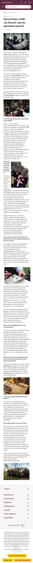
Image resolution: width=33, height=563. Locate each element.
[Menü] (3, 7)
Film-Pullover (18, 299)
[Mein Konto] (25, 2)
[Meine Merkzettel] (21, 2)
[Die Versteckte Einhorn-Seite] (23, 525)
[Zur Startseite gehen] (7, 2)
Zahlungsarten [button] (16, 506)
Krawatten (9, 299)
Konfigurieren (8, 560)
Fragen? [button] (16, 489)
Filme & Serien (8, 29)
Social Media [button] (16, 518)
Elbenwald (19, 300)
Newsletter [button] (16, 502)
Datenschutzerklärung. (16, 551)
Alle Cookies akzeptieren (22, 560)
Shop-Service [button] (16, 495)
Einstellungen (25, 546)
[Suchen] (29, 6)
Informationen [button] (16, 499)
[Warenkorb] (29, 2)
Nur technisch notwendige (17, 555)
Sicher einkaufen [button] (16, 514)
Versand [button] (16, 510)
